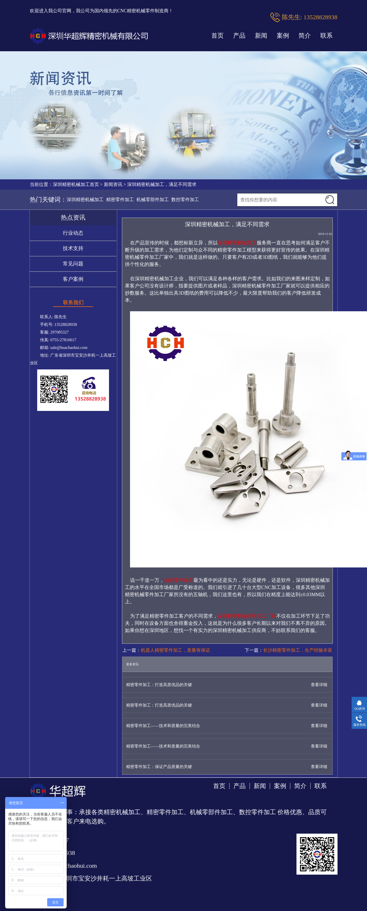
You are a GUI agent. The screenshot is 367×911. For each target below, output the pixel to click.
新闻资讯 (113, 184)
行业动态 (73, 233)
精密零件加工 (120, 199)
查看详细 (319, 684)
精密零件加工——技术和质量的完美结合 (163, 725)
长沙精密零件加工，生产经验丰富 (297, 650)
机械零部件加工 (152, 199)
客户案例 (73, 279)
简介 (305, 35)
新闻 (261, 35)
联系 (326, 35)
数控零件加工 (185, 199)
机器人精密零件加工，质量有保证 (175, 650)
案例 (283, 35)
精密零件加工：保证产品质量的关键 (159, 766)
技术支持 (73, 248)
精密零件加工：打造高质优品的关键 (159, 684)
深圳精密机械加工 (85, 199)
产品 (239, 35)
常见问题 (73, 263)
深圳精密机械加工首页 (76, 184)
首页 (217, 35)
